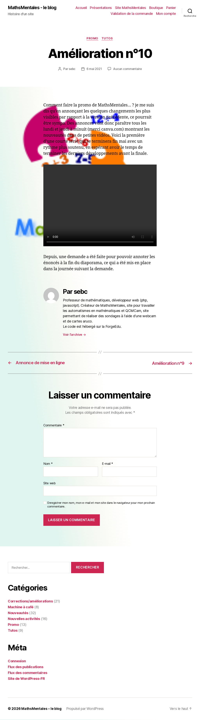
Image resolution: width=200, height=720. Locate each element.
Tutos (108, 39)
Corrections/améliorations (30, 602)
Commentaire (53, 426)
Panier (171, 8)
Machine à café (20, 607)
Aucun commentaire (127, 69)
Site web (49, 483)
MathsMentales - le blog (34, 7)
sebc (71, 69)
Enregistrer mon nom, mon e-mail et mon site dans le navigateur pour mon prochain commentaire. (101, 505)
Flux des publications (25, 667)
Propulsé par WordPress (85, 709)
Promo (92, 39)
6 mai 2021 (94, 69)
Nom (48, 464)
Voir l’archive (74, 335)
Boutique (156, 8)
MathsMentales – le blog (41, 709)
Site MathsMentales (130, 8)
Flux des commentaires (27, 673)
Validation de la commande (132, 14)
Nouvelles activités (24, 619)
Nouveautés (18, 613)
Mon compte (166, 14)
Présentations (101, 8)
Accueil (81, 8)
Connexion (17, 661)
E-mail (107, 464)
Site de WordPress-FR (26, 679)
